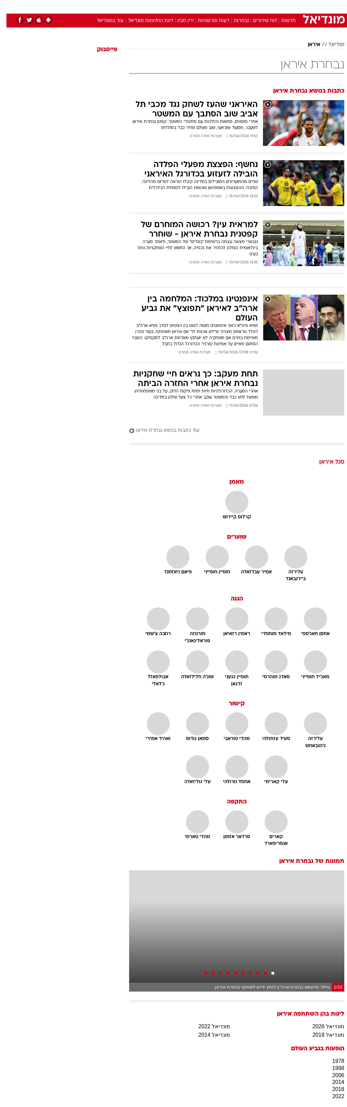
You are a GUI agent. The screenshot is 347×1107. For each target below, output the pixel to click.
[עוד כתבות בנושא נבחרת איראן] (230, 431)
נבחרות (234, 21)
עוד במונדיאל (103, 21)
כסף (203, 6)
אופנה (98, 6)
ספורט (260, 6)
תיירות (145, 6)
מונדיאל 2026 (322, 1026)
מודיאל (330, 45)
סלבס (220, 6)
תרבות (240, 6)
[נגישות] (9, 6)
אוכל (185, 6)
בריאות (166, 6)
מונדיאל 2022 (208, 1026)
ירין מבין (179, 21)
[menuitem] (256, 6)
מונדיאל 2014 (208, 1035)
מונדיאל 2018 (322, 1035)
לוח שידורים (258, 21)
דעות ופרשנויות (207, 21)
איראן (307, 45)
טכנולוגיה (121, 6)
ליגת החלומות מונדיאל (144, 21)
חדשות (282, 21)
